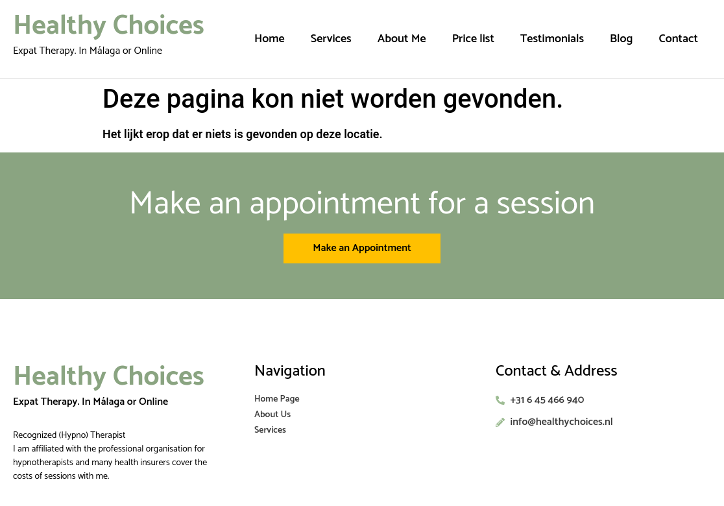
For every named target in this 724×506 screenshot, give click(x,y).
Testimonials (552, 39)
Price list (473, 39)
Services (331, 39)
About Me (402, 39)
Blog (621, 39)
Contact (678, 39)
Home (269, 39)
